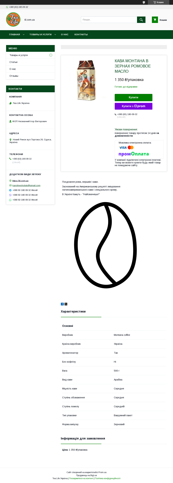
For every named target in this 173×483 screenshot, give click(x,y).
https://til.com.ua (20, 180)
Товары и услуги (40, 34)
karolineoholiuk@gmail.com (26, 185)
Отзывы (13, 76)
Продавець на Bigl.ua (86, 475)
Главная (14, 34)
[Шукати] (141, 20)
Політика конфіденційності (107, 478)
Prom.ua (102, 472)
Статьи (13, 62)
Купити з (133, 106)
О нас (64, 34)
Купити (133, 97)
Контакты (81, 34)
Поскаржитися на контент (81, 478)
